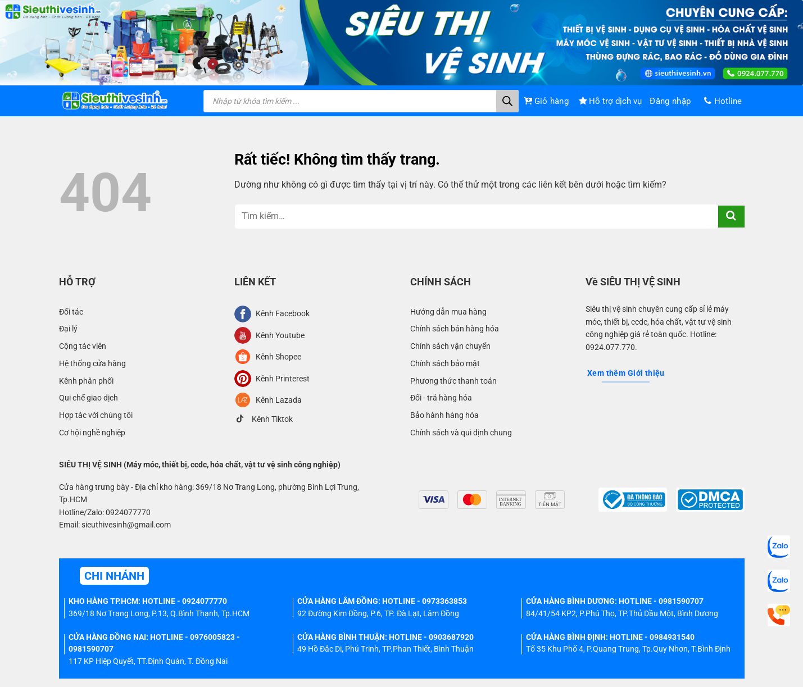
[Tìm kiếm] (507, 101)
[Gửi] (731, 217)
